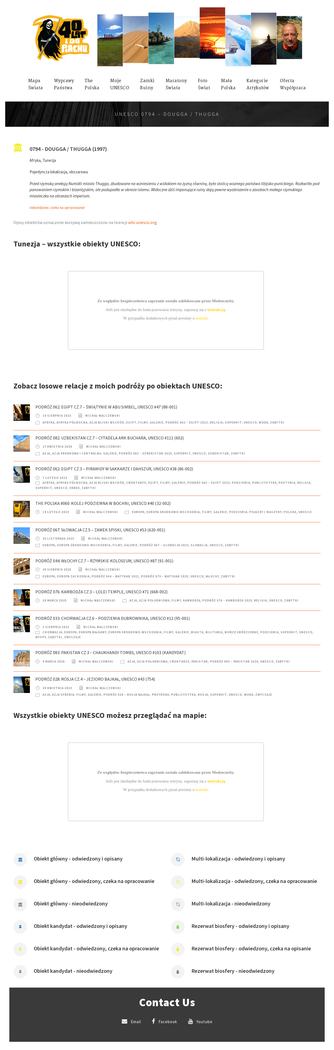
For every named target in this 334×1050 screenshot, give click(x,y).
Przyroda (160, 695)
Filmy (143, 422)
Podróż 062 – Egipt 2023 (186, 422)
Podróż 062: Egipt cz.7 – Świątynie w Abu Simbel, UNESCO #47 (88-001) (106, 407)
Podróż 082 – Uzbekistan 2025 (145, 453)
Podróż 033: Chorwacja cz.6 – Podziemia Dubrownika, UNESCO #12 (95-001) (112, 618)
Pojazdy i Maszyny (265, 512)
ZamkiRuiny (147, 84)
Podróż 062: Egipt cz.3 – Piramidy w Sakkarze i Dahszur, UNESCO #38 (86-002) (114, 468)
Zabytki (277, 422)
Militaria (214, 632)
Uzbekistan (218, 453)
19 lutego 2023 (56, 512)
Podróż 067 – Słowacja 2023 (164, 545)
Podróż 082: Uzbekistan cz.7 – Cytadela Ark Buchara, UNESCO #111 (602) (109, 438)
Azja (46, 453)
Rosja (203, 695)
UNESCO (250, 422)
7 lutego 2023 (55, 478)
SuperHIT (233, 422)
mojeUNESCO (119, 84)
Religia (216, 422)
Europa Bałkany (92, 632)
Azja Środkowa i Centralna (76, 453)
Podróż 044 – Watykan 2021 (115, 576)
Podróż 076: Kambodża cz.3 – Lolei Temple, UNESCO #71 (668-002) (101, 591)
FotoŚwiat (204, 84)
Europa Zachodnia (73, 576)
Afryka (49, 422)
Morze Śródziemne (241, 632)
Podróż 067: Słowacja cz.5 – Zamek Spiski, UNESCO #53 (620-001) (100, 530)
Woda (263, 422)
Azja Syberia (63, 695)
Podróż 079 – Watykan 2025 (164, 576)
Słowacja (199, 545)
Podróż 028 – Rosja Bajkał (126, 695)
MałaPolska (228, 84)
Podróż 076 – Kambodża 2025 (227, 600)
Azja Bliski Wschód (106, 422)
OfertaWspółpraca (293, 84)
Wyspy (40, 637)
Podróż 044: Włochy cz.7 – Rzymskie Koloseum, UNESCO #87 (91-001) (104, 560)
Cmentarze (136, 483)
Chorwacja (52, 632)
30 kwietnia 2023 (57, 688)
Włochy (212, 576)
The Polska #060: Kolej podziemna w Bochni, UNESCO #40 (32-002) (103, 503)
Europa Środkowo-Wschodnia (173, 512)
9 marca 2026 (54, 661)
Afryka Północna (71, 422)
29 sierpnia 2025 (57, 569)
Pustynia (287, 483)
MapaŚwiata (35, 84)
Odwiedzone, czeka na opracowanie (57, 208)
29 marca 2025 (55, 600)
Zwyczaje (72, 637)
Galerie (156, 422)
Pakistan (199, 661)
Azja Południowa (154, 600)
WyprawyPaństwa (64, 84)
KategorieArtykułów (258, 84)
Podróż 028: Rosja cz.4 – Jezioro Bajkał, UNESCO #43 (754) (95, 679)
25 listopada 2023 (58, 538)
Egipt (131, 422)
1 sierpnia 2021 (56, 627)
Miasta (197, 632)
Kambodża (191, 600)
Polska (290, 512)
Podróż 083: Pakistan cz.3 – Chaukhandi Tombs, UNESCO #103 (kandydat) (110, 652)
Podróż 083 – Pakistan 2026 (234, 661)
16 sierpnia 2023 (57, 416)
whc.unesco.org (142, 222)
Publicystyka (264, 483)
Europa (138, 512)
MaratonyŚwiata (176, 84)
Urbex (74, 488)
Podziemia (241, 483)
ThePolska (92, 84)
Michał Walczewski (102, 416)
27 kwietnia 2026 (57, 446)
